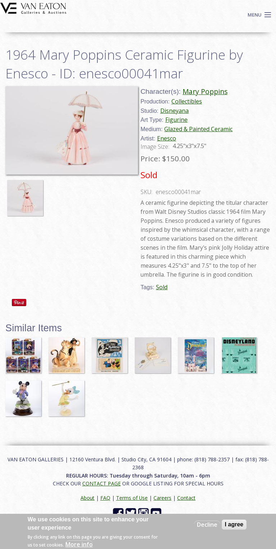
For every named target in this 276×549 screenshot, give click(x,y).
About (87, 497)
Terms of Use (132, 497)
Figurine (176, 120)
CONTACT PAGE (101, 483)
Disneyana (174, 111)
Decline (207, 525)
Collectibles (186, 101)
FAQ (105, 497)
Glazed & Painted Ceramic (198, 129)
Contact (186, 497)
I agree (234, 524)
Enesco (166, 138)
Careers (162, 497)
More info (79, 544)
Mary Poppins (205, 91)
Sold (161, 287)
